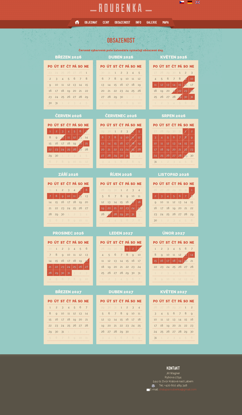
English (197, 2)
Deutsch (190, 2)
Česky (182, 2)
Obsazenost (122, 22)
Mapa (166, 22)
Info (138, 22)
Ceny (106, 22)
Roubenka (121, 9)
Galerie (152, 22)
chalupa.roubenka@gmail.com (177, 389)
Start (77, 22)
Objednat (91, 22)
